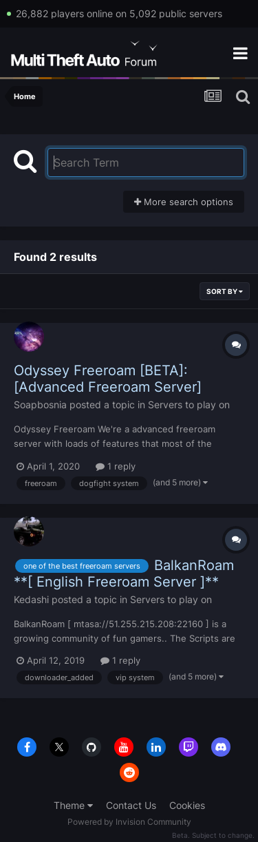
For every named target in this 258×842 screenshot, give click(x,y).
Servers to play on (189, 404)
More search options (183, 201)
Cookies (187, 805)
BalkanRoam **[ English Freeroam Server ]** (124, 573)
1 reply (116, 466)
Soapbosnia (40, 404)
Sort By (224, 291)
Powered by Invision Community (129, 822)
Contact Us (131, 805)
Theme (73, 805)
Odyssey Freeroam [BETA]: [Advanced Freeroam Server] (108, 378)
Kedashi (31, 599)
